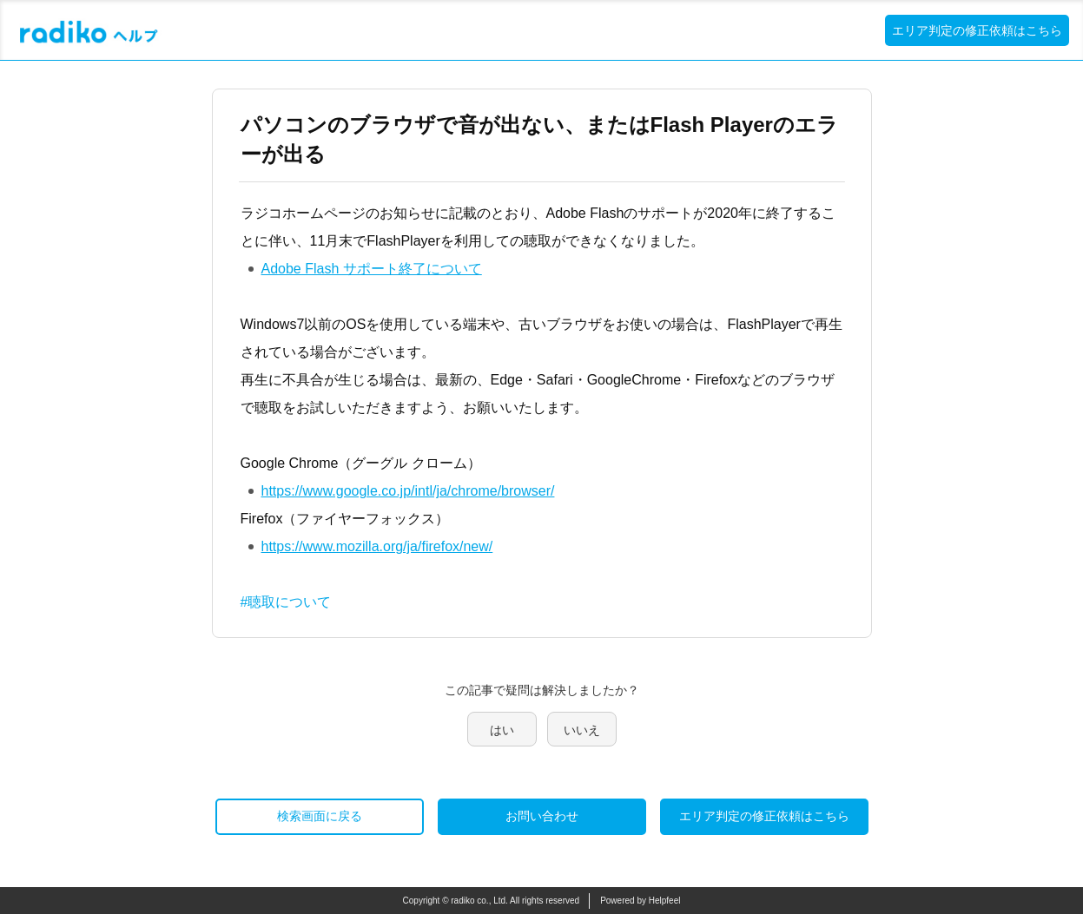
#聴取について (286, 602)
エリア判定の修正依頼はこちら (977, 30)
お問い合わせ (541, 816)
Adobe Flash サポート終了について (371, 268)
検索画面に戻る (319, 816)
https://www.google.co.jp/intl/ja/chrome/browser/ (408, 490)
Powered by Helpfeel (640, 900)
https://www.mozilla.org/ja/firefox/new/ (377, 546)
